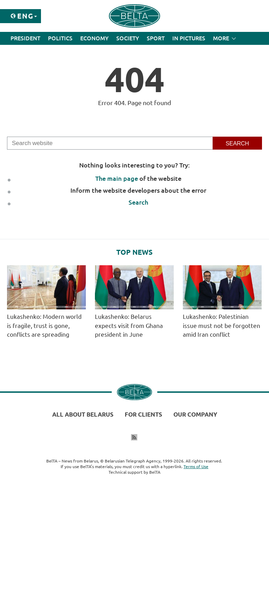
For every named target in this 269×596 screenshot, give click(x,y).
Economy (94, 38)
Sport (156, 38)
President (25, 38)
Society (127, 38)
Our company (195, 414)
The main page (116, 178)
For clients (143, 414)
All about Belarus (82, 414)
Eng (25, 16)
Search (138, 202)
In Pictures (188, 38)
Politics (60, 38)
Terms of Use (196, 466)
